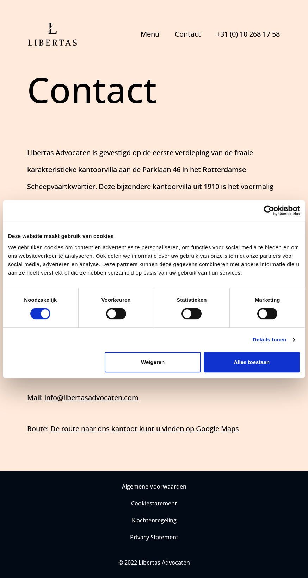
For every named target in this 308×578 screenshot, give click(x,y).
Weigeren (153, 362)
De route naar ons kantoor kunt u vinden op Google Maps (144, 428)
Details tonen (269, 340)
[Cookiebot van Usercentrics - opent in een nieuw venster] (269, 210)
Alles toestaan (252, 362)
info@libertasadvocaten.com (91, 397)
